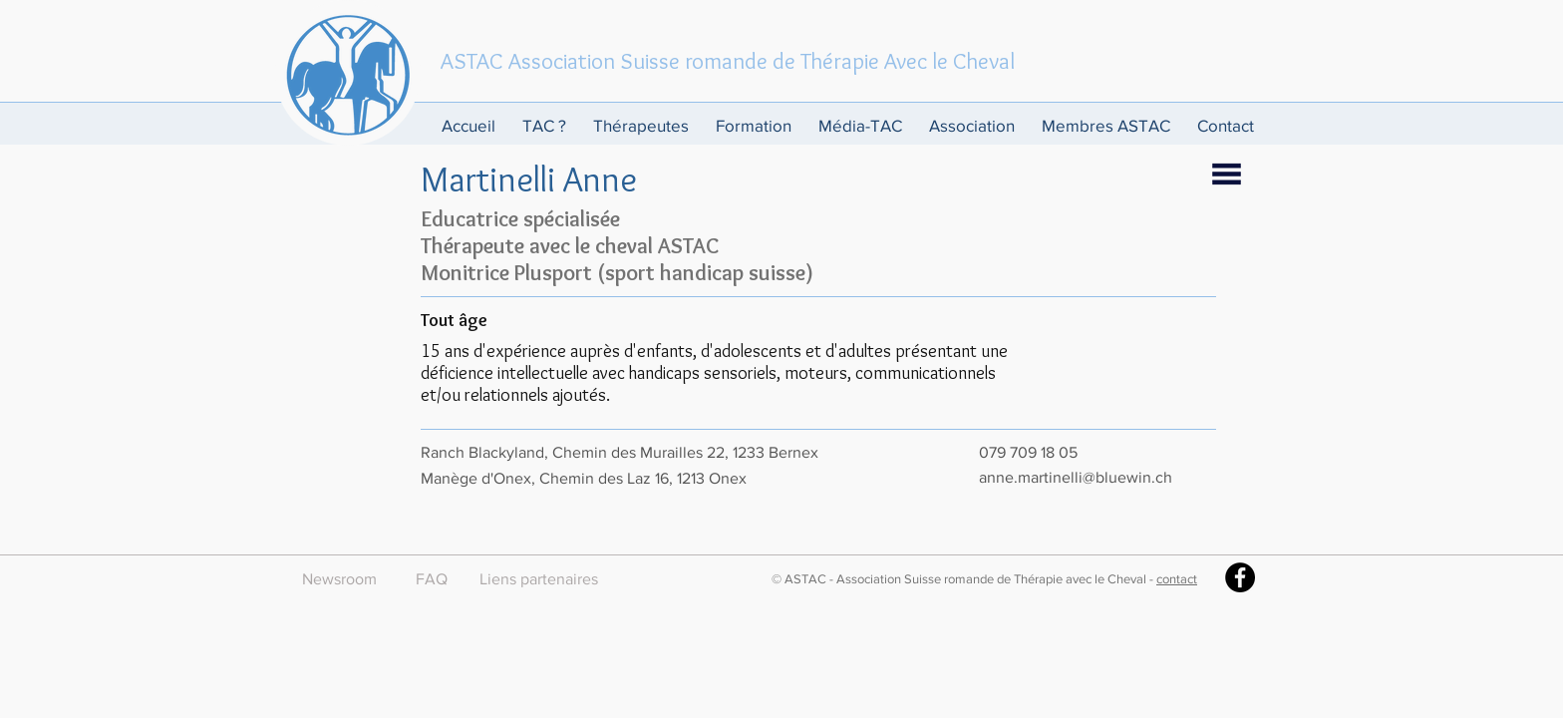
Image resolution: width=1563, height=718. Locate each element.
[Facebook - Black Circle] (1240, 577)
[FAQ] (431, 579)
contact (1176, 578)
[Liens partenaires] (538, 579)
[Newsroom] (339, 579)
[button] (547, 125)
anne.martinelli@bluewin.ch (1075, 477)
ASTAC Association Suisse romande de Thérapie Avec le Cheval (728, 61)
